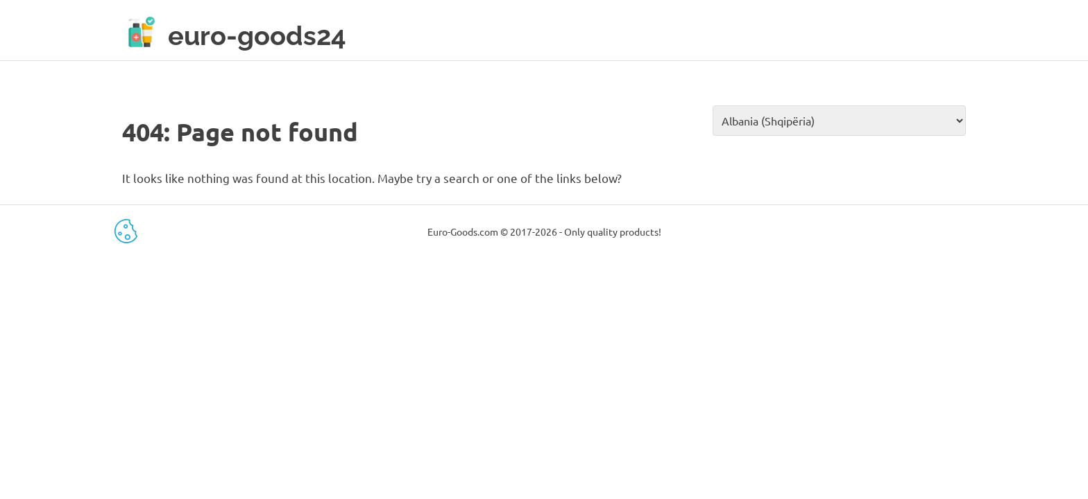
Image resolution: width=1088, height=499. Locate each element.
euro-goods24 (257, 35)
